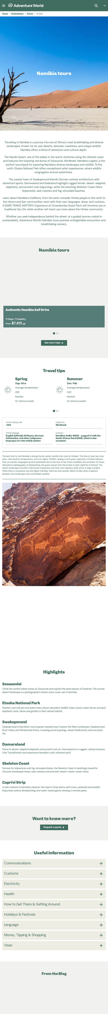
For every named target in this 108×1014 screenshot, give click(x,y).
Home (5, 14)
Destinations (17, 14)
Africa (30, 14)
